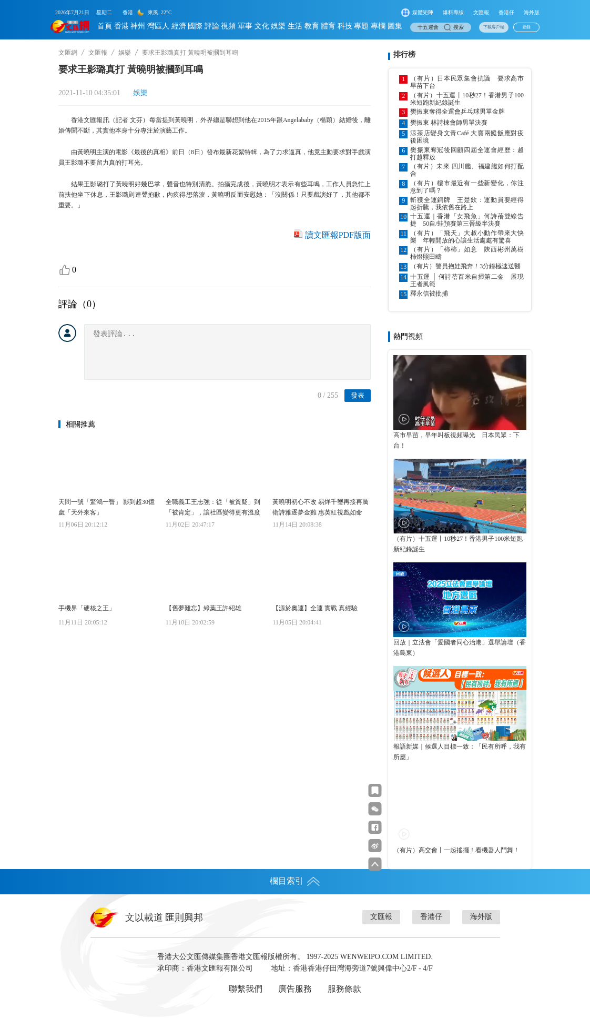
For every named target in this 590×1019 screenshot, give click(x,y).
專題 (361, 26)
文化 (262, 26)
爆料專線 (453, 12)
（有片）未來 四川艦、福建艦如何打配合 (467, 170)
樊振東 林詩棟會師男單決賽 (448, 122)
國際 (195, 26)
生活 (295, 26)
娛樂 (278, 26)
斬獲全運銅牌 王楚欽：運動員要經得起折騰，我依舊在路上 (467, 203)
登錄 (526, 27)
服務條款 (344, 988)
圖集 (395, 26)
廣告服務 (295, 988)
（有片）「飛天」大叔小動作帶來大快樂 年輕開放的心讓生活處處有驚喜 (467, 236)
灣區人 (158, 26)
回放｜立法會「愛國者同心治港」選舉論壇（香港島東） (459, 648)
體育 (328, 26)
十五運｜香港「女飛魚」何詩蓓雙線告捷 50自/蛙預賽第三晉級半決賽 (467, 220)
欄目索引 (295, 881)
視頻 (228, 26)
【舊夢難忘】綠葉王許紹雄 (203, 608)
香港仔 (506, 12)
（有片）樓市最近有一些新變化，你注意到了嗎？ (467, 186)
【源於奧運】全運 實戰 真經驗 (315, 608)
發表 (357, 395)
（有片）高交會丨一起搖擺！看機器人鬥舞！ (456, 850)
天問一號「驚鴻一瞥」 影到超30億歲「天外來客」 (106, 507)
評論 (212, 26)
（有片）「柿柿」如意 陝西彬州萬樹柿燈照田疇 (467, 253)
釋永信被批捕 (429, 293)
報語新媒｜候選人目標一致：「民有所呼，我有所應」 (459, 752)
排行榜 (404, 54)
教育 (311, 26)
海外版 (532, 12)
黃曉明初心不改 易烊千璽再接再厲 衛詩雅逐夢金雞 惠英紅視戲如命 (320, 507)
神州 (137, 26)
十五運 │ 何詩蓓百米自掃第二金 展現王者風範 (467, 280)
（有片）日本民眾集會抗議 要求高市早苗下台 (467, 82)
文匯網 (67, 52)
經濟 (178, 26)
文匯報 (481, 12)
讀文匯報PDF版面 (338, 234)
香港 (121, 26)
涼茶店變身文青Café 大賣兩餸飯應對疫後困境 (467, 136)
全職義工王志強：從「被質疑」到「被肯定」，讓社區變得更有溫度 (213, 507)
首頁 (104, 26)
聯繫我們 (245, 988)
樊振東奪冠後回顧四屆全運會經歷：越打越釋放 (467, 153)
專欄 (378, 26)
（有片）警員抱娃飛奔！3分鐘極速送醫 (465, 266)
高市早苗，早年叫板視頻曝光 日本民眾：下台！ (456, 440)
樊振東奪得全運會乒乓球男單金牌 (457, 111)
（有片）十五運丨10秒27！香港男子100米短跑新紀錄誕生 (467, 99)
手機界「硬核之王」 (86, 608)
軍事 (245, 26)
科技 (345, 26)
